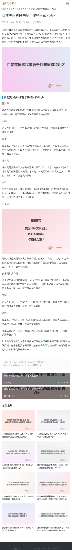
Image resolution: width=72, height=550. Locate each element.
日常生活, (36, 22)
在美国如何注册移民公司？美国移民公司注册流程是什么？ (18, 466)
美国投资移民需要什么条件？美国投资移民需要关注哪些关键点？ (18, 435)
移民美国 (42, 345)
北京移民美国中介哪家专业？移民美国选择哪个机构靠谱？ (18, 497)
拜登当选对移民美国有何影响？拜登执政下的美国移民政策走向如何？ (53, 529)
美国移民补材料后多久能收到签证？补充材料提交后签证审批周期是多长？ (53, 498)
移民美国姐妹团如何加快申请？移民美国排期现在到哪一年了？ (53, 466)
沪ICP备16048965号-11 (50, 549)
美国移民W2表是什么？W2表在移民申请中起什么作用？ (53, 435)
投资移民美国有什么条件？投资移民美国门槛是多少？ (18, 529)
